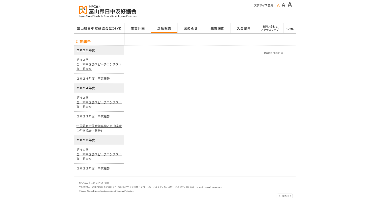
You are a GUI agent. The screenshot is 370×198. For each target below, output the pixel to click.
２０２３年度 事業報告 (93, 116)
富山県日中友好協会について (99, 28)
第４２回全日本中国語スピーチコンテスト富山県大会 (99, 102)
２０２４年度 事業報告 (93, 78)
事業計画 (137, 28)
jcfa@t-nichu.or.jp (213, 187)
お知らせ (190, 28)
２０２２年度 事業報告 (93, 168)
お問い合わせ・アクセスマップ (270, 28)
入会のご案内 (243, 28)
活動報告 (164, 28)
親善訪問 (217, 28)
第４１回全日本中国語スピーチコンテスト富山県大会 (99, 154)
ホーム (289, 28)
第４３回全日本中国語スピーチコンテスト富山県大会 (99, 64)
